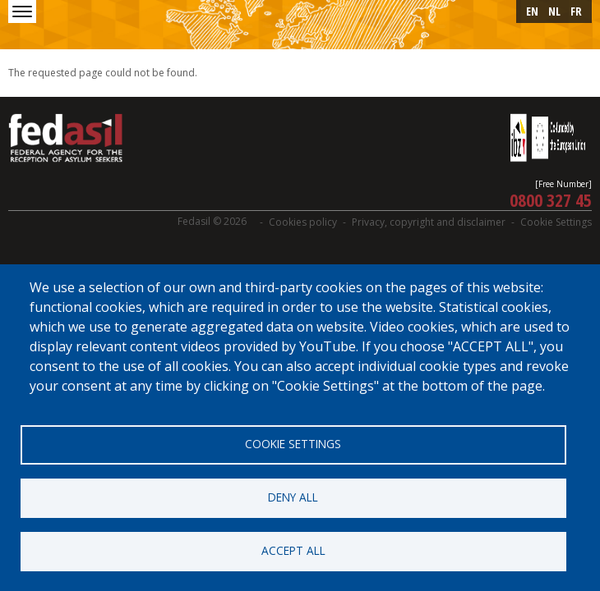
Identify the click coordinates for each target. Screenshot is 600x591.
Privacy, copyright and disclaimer (428, 222)
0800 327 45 (551, 199)
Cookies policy (303, 222)
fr (576, 11)
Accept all (293, 550)
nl (554, 11)
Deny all (293, 497)
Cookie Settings (556, 222)
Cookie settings (293, 443)
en (532, 11)
